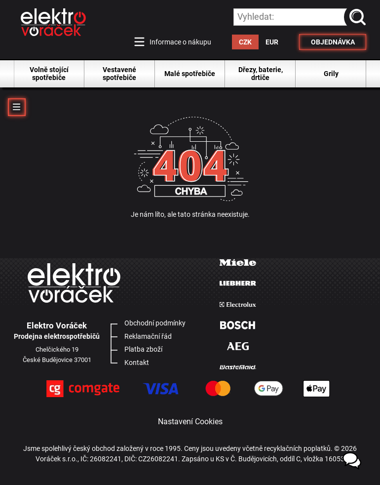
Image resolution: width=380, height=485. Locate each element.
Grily (331, 74)
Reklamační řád (148, 336)
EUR (272, 42)
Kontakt (136, 362)
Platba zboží (143, 349)
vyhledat (359, 16)
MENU (17, 107)
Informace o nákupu (180, 42)
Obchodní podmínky (155, 323)
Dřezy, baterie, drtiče (260, 73)
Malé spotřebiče (189, 74)
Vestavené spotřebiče (119, 73)
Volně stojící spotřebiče (49, 73)
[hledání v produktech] (300, 17)
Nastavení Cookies (190, 421)
